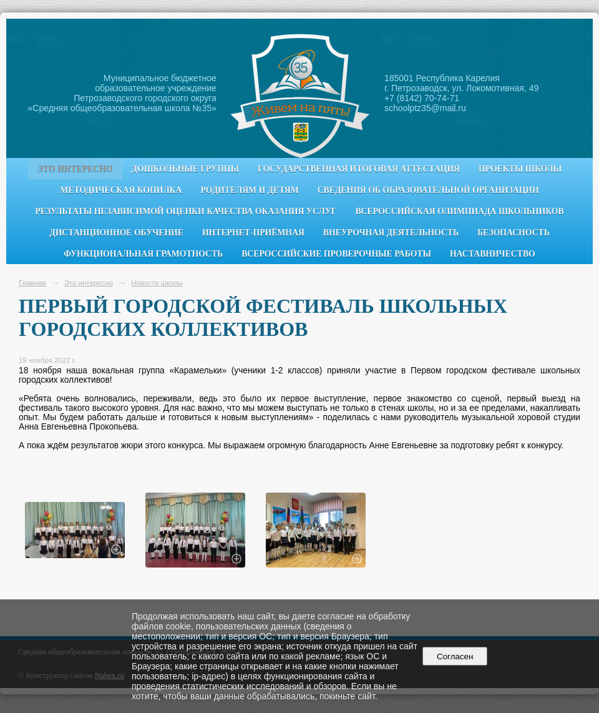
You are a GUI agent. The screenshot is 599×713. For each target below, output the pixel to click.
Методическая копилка (121, 190)
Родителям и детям (249, 190)
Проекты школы (520, 169)
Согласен (455, 656)
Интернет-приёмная (253, 232)
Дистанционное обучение (116, 232)
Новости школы (157, 283)
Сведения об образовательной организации (428, 190)
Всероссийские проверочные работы (336, 253)
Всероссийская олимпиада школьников (459, 211)
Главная (32, 283)
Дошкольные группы (185, 169)
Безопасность (513, 232)
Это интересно (75, 169)
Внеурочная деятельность (391, 232)
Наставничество (492, 253)
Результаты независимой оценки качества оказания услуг (185, 211)
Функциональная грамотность (143, 253)
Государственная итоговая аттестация (359, 169)
